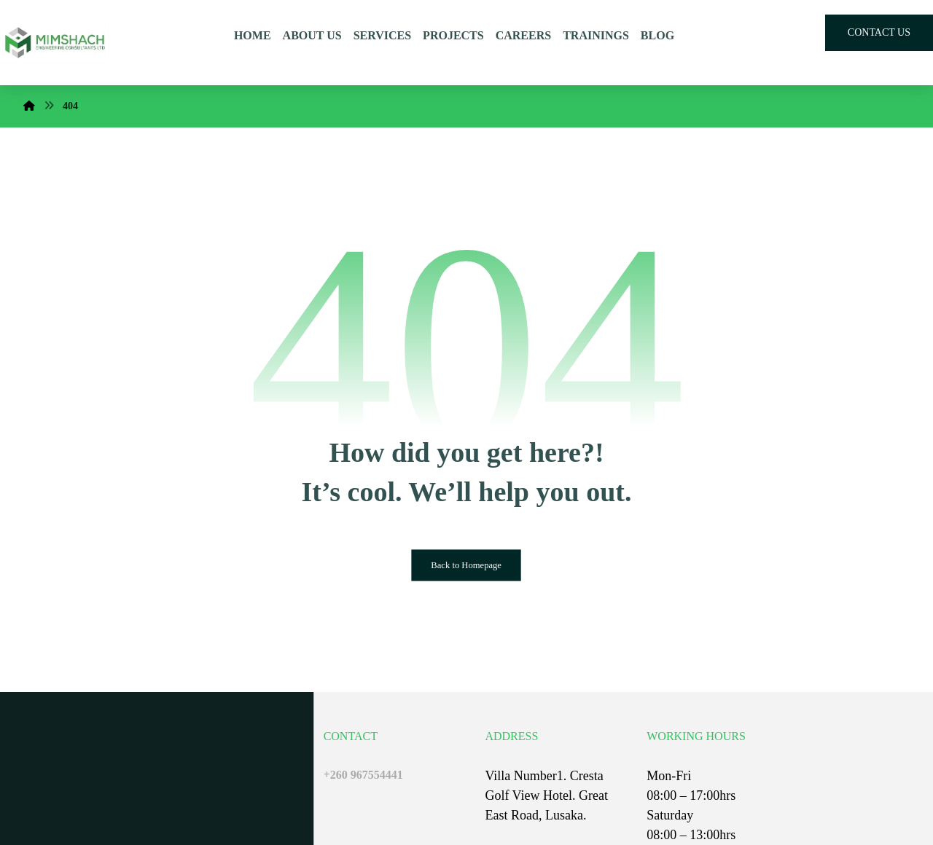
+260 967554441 (363, 775)
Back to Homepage (467, 565)
